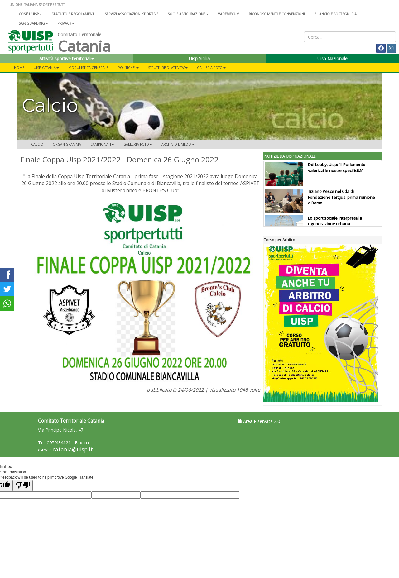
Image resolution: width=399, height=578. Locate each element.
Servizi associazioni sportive (131, 14)
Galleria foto (211, 67)
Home (19, 67)
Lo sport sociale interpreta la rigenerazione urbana (335, 221)
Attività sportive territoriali (66, 58)
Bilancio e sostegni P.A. (336, 14)
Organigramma (67, 144)
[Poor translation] (23, 485)
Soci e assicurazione (188, 14)
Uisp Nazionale (332, 58)
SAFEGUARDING (33, 23)
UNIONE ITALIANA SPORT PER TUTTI (37, 4)
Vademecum (228, 14)
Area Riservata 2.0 (259, 421)
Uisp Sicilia (199, 58)
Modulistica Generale (88, 67)
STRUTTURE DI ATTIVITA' (168, 67)
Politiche (128, 67)
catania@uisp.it (73, 449)
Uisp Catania (46, 67)
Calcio (37, 144)
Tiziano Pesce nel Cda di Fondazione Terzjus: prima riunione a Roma (341, 197)
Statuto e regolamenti (73, 14)
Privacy (66, 23)
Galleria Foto (137, 144)
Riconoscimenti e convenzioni (277, 14)
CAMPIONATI (102, 144)
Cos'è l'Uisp (30, 14)
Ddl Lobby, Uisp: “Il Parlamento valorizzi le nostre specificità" (336, 167)
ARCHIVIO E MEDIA (178, 144)
